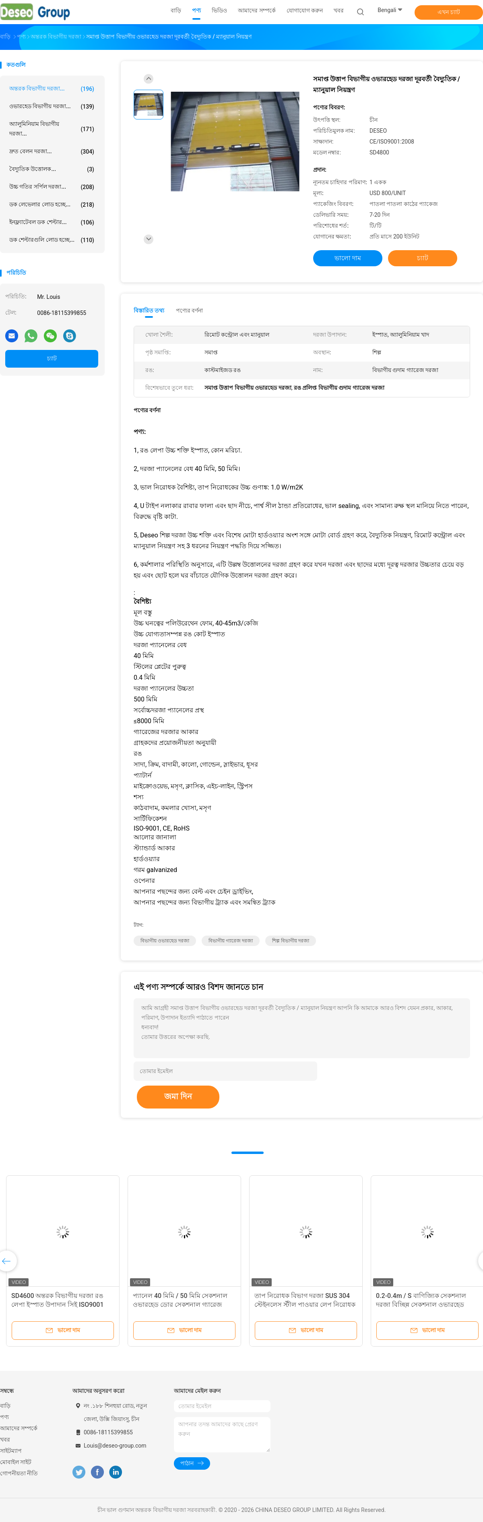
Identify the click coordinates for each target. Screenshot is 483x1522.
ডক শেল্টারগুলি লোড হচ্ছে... (51, 240)
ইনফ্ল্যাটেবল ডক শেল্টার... (51, 222)
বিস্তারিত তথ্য (149, 310)
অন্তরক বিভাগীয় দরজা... (51, 89)
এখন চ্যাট (449, 12)
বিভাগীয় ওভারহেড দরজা (164, 941)
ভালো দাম (347, 258)
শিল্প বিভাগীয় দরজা (290, 941)
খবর (5, 1439)
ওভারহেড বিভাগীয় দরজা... (51, 107)
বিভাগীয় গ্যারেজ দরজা (230, 941)
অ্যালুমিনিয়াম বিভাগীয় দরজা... (51, 129)
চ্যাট (52, 358)
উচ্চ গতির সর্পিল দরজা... (51, 187)
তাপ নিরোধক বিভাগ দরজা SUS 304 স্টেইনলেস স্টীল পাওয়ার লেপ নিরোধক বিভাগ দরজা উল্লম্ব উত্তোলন (304, 1304)
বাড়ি (5, 1406)
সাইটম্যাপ (11, 1451)
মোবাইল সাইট (15, 1462)
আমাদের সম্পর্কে (18, 1428)
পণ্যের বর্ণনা (189, 310)
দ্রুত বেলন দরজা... (51, 152)
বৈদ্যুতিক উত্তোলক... (51, 169)
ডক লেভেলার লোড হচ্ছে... (51, 205)
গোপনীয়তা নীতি (19, 1473)
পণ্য (4, 1417)
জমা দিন (178, 1096)
